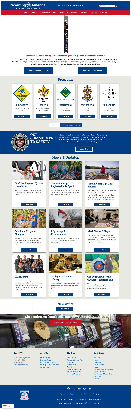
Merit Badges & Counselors (103, 377)
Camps (96, 363)
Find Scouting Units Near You (71, 127)
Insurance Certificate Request (103, 373)
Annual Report (45, 370)
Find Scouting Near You (75, 363)
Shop (67, 6)
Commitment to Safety (48, 366)
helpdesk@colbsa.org (21, 368)
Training (96, 382)
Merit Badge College (99, 233)
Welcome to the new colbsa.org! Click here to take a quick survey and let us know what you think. (65, 55)
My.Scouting (74, 6)
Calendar (103, 13)
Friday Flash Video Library (61, 280)
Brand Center (71, 368)
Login (81, 6)
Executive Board (45, 363)
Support (94, 13)
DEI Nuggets (21, 279)
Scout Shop (97, 379)
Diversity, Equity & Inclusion (49, 368)
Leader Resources (100, 375)
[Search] (116, 6)
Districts (84, 13)
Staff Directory (45, 361)
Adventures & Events (48, 13)
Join (59, 6)
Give (63, 6)
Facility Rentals (99, 368)
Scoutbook (70, 366)
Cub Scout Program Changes (25, 235)
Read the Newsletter (29, 186)
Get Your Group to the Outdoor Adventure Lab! (100, 281)
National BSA (71, 361)
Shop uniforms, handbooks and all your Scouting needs (65, 320)
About (34, 13)
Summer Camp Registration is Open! (62, 186)
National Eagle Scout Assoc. (76, 373)
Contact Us (97, 366)
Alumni (69, 370)
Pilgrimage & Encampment (58, 235)
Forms (96, 370)
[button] (65, 34)
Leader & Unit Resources (68, 13)
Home (26, 13)
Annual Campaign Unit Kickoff (100, 187)
